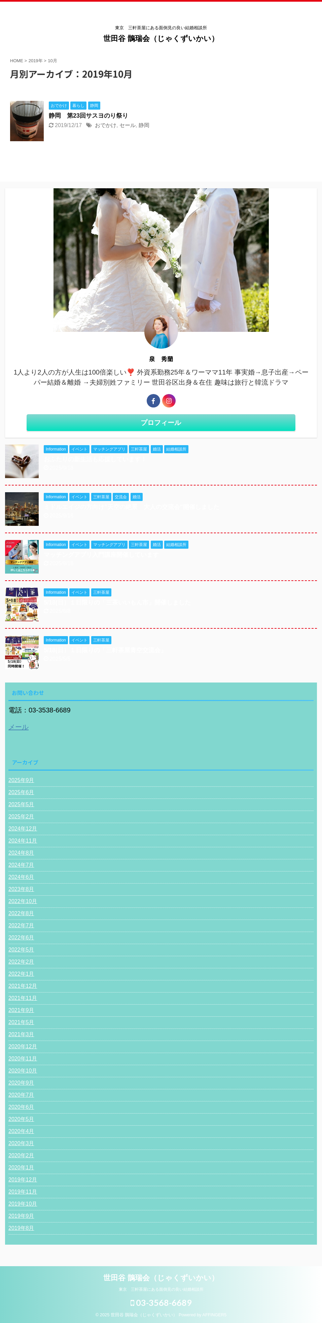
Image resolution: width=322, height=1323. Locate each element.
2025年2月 (21, 816)
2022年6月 (21, 937)
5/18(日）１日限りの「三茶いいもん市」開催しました (117, 602)
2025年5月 (21, 804)
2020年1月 (21, 1167)
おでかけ (105, 125)
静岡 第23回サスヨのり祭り (88, 115)
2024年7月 (21, 865)
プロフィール (161, 422)
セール (127, 125)
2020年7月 (21, 1095)
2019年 (36, 60)
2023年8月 (21, 889)
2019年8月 (21, 1228)
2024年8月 (21, 853)
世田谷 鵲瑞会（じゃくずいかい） (161, 38)
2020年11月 (22, 1058)
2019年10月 (22, 1204)
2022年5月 (21, 949)
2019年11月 (22, 1192)
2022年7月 (21, 925)
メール (18, 727)
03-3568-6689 (161, 1302)
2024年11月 (22, 841)
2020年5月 (21, 1119)
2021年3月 (21, 1034)
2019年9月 (21, 1216)
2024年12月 (22, 828)
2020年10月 (22, 1071)
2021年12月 (22, 986)
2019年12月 (22, 1179)
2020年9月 (21, 1083)
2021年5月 (21, 1022)
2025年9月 (21, 780)
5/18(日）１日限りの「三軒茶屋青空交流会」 (105, 650)
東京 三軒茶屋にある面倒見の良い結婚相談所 (161, 1289)
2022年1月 (21, 974)
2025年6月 (21, 792)
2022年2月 (21, 962)
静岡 (144, 125)
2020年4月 (21, 1131)
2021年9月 (21, 1010)
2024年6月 (21, 877)
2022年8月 (21, 913)
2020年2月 (21, 1155)
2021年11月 (22, 998)
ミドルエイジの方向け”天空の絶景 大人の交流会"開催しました (131, 507)
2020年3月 (21, 1143)
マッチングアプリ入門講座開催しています (101, 554)
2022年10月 (22, 901)
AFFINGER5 (214, 1314)
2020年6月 (21, 1107)
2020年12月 (22, 1046)
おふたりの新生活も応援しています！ (95, 459)
